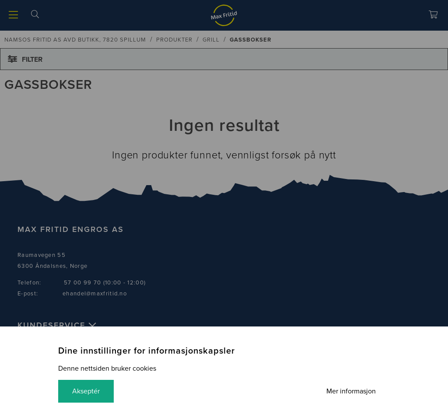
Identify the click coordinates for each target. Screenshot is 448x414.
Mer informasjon (351, 391)
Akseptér (86, 391)
